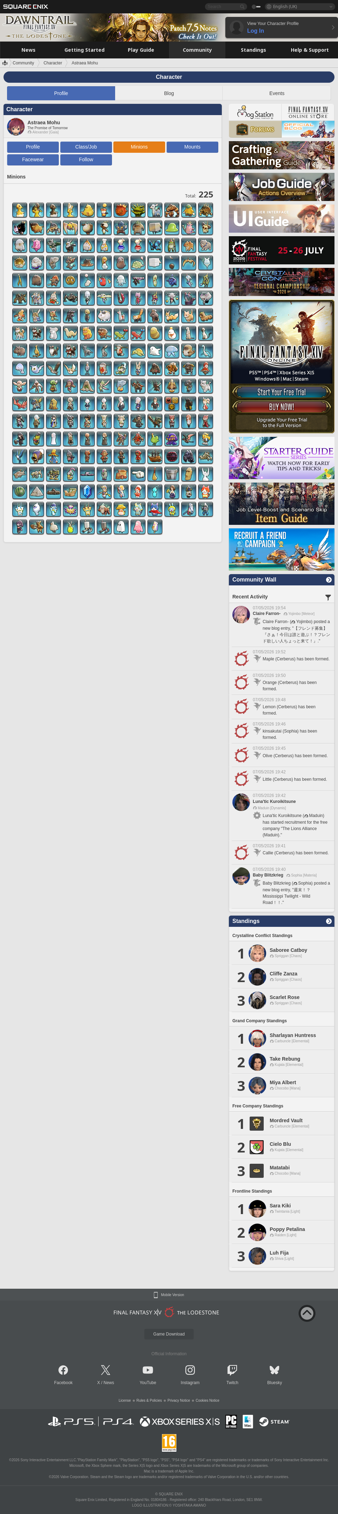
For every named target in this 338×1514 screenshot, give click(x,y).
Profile (61, 93)
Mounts (192, 147)
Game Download (168, 1334)
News (109, 1382)
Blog (169, 93)
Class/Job (86, 147)
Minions (139, 147)
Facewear (33, 159)
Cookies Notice (207, 1400)
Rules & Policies (149, 1400)
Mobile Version (172, 1295)
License (125, 1400)
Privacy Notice (179, 1400)
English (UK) (285, 7)
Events (276, 93)
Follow (86, 159)
